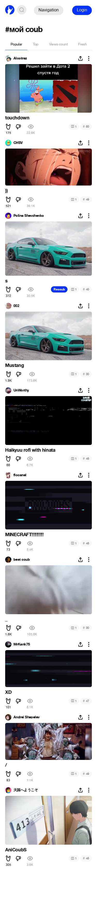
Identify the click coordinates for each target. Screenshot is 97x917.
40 (86, 289)
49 (86, 199)
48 (86, 458)
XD (8, 692)
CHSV (18, 143)
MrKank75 (21, 644)
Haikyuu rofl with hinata (30, 450)
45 (86, 858)
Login (82, 10)
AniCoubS (16, 850)
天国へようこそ (25, 790)
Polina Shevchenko (28, 216)
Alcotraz (20, 58)
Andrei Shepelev (26, 717)
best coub (21, 559)
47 (86, 700)
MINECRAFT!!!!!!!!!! (24, 534)
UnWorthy (21, 390)
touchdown (17, 118)
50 (86, 126)
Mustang (14, 365)
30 (86, 374)
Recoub (59, 289)
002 (16, 306)
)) (6, 191)
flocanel (19, 475)
